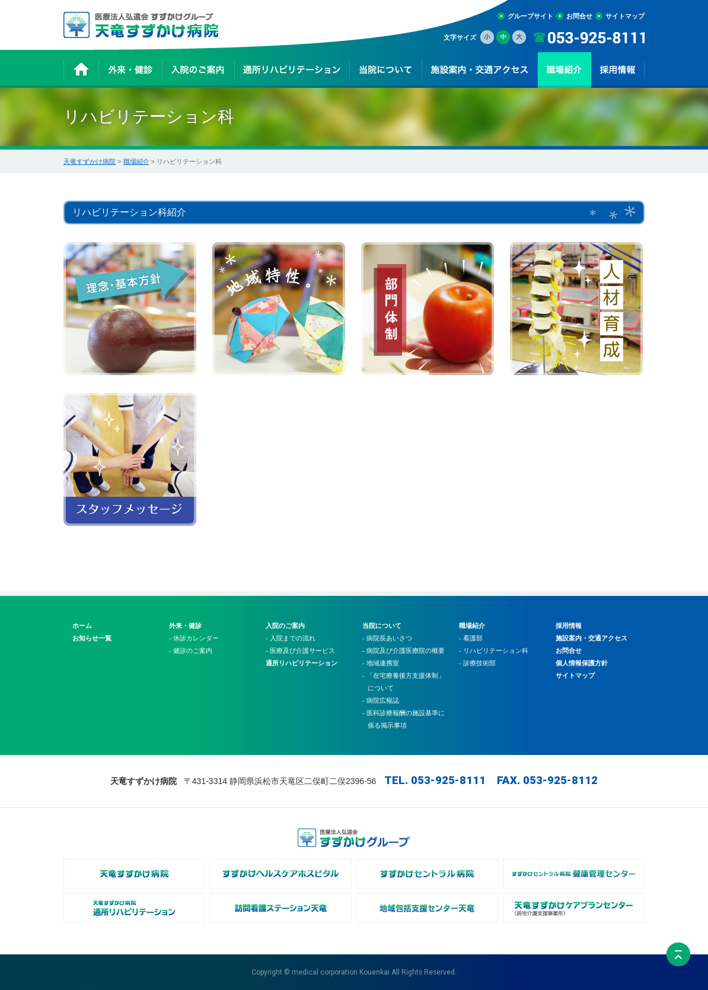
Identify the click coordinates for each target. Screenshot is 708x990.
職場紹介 (136, 161)
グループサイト (530, 16)
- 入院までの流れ (290, 638)
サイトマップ (625, 16)
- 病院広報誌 (380, 700)
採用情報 (569, 625)
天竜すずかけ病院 (89, 161)
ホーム (82, 625)
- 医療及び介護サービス (300, 650)
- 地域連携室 (380, 663)
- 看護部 (471, 638)
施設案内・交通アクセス (591, 638)
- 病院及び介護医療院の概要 (403, 650)
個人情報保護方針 (582, 663)
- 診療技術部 (477, 663)
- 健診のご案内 (190, 650)
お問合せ (579, 16)
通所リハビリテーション (301, 663)
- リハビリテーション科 (493, 650)
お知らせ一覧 (91, 638)
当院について (381, 625)
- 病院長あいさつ (387, 638)
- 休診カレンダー (194, 638)
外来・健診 (185, 625)
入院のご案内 (285, 625)
